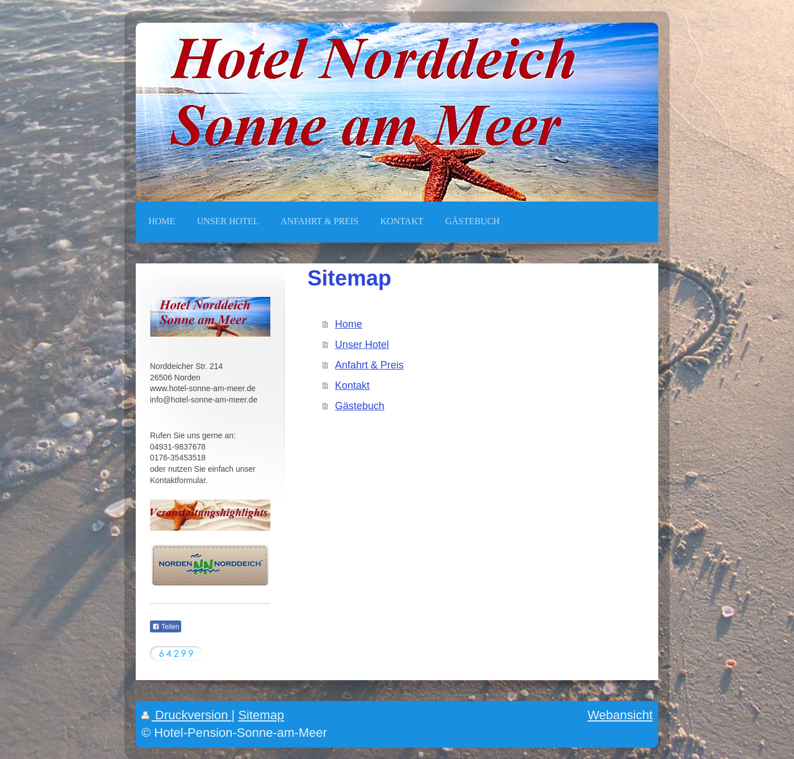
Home (348, 324)
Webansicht (620, 715)
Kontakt (352, 385)
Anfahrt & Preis (369, 365)
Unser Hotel (362, 344)
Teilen (165, 627)
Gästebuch (360, 406)
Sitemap (261, 715)
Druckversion (186, 715)
